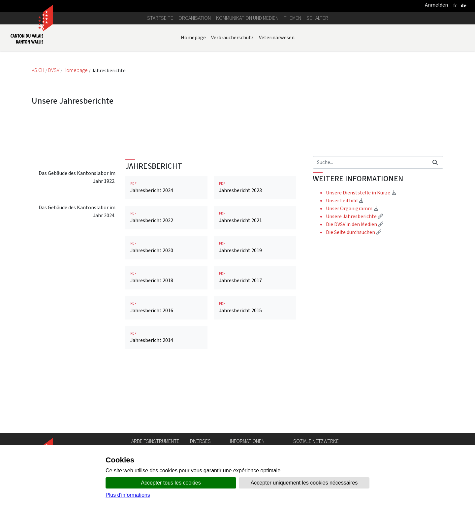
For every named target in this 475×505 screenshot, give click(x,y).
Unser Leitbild (345, 261)
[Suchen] (370, 223)
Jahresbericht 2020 (166, 308)
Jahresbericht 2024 (166, 248)
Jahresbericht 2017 (255, 338)
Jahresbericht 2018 (166, 338)
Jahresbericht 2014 (166, 398)
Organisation (194, 18)
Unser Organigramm (352, 269)
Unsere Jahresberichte (354, 277)
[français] (455, 5)
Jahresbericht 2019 (255, 308)
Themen (292, 18)
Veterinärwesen (277, 37)
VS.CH (38, 70)
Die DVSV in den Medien (354, 285)
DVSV (53, 70)
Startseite (160, 18)
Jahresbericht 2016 (166, 368)
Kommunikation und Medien (247, 18)
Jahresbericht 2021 (255, 278)
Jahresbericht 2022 (166, 278)
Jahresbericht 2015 (255, 368)
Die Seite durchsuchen (353, 292)
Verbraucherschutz (232, 37)
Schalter (317, 18)
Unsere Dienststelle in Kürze (361, 253)
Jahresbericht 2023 (255, 248)
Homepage (193, 37)
